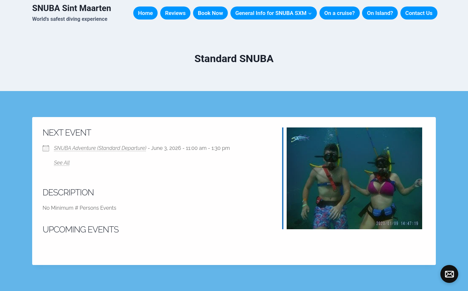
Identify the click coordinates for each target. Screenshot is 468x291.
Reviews (175, 13)
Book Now (210, 13)
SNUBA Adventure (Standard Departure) (100, 148)
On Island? (380, 13)
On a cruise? (339, 13)
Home (145, 13)
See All (62, 163)
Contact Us (419, 13)
